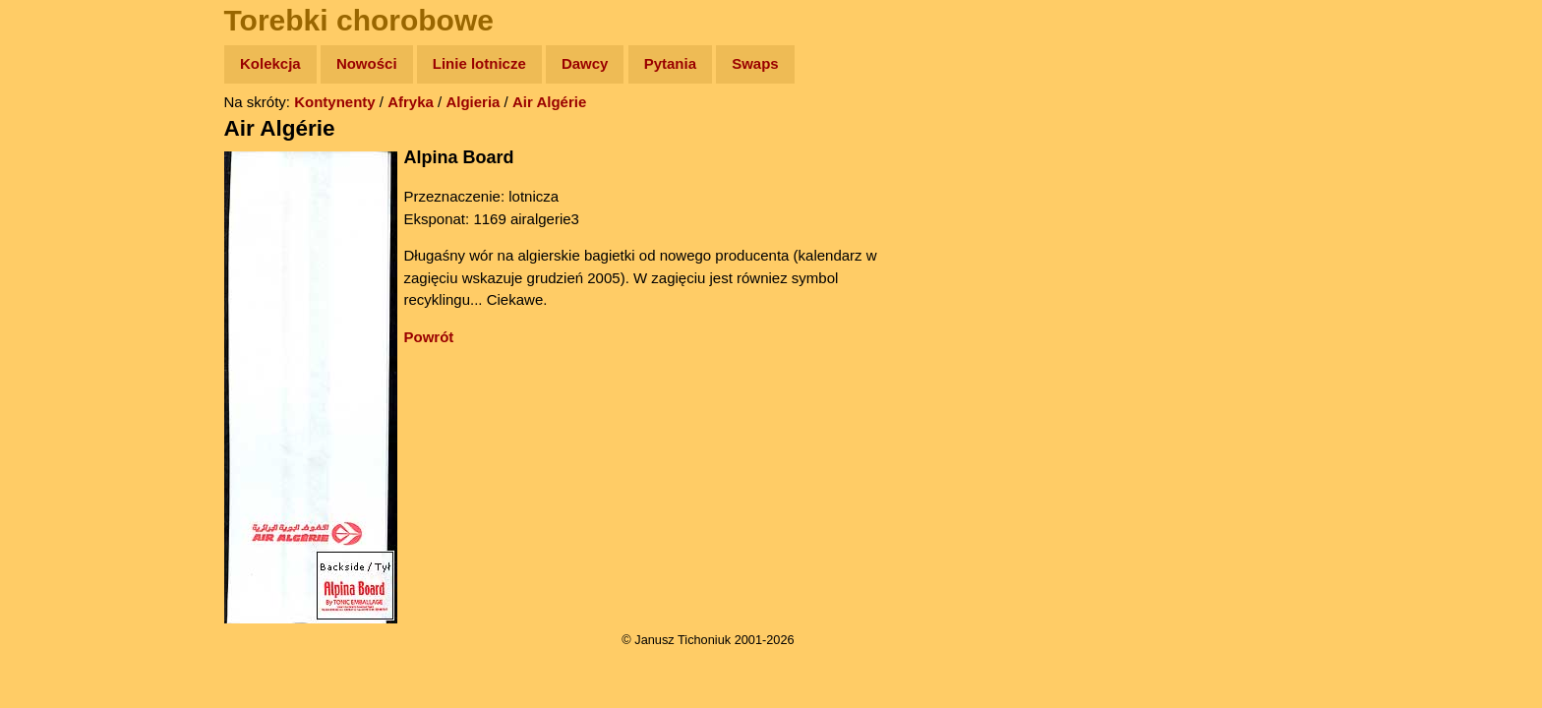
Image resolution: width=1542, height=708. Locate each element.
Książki (58, 254)
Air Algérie (549, 101)
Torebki (59, 405)
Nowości (366, 63)
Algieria (472, 101)
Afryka (410, 101)
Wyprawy (65, 140)
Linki (50, 367)
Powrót (429, 336)
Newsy (56, 215)
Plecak (56, 330)
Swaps (755, 63)
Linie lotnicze (479, 63)
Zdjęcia (58, 178)
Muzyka (59, 291)
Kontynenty (335, 101)
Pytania (670, 63)
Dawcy (585, 63)
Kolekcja (270, 63)
